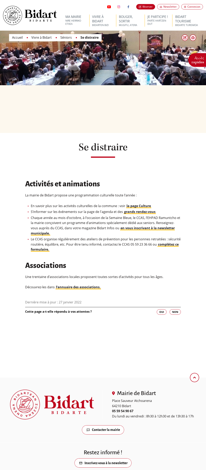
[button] (193, 37)
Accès (198, 59)
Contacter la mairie (106, 430)
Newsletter (171, 7)
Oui (161, 312)
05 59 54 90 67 (122, 411)
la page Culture (139, 206)
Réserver (147, 6)
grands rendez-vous (140, 212)
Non (175, 312)
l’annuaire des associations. (78, 287)
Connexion (193, 6)
